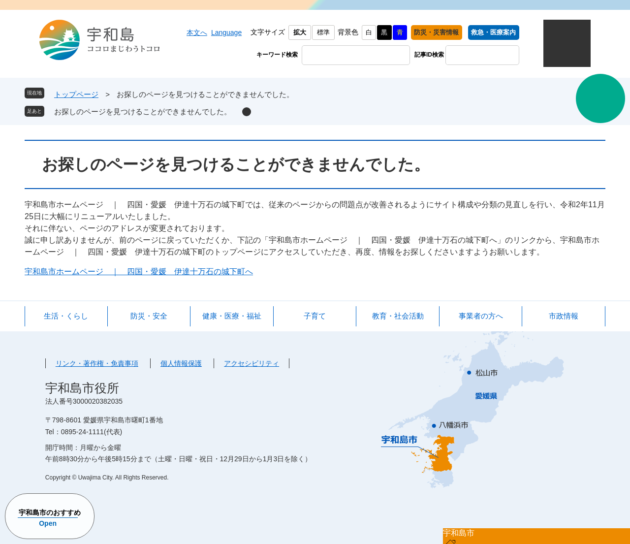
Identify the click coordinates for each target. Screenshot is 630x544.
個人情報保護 (181, 363)
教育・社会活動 (398, 316)
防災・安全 (148, 316)
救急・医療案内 (493, 32)
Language (226, 32)
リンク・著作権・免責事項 (97, 363)
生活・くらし (66, 316)
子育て (315, 316)
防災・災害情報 (436, 32)
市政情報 (563, 316)
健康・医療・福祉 (231, 316)
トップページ (76, 94)
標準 (323, 32)
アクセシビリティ (251, 363)
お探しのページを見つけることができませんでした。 (142, 111)
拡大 (299, 32)
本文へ (197, 32)
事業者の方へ (481, 316)
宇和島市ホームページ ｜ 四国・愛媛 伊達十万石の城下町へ (139, 271)
